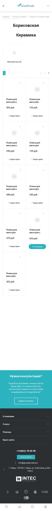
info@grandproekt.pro (28, 463)
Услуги (6, 424)
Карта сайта (8, 440)
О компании (8, 416)
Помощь (7, 432)
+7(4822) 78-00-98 (26, 451)
